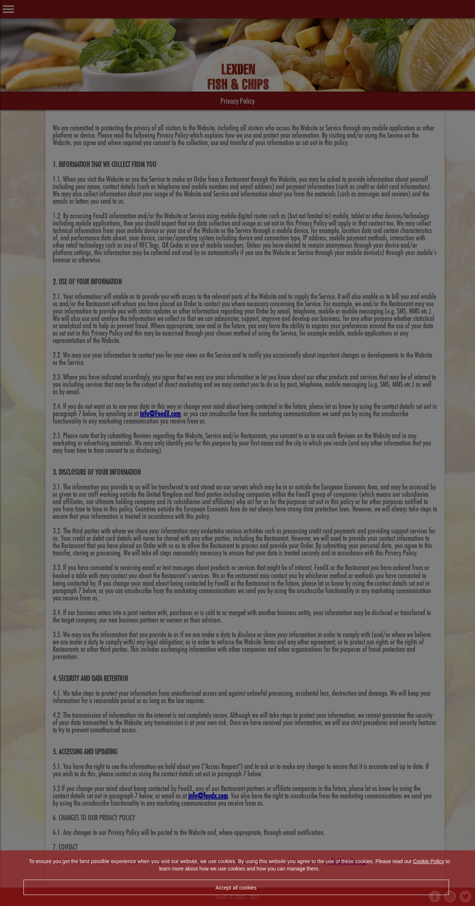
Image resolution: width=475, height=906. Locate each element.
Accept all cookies (235, 888)
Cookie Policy (428, 861)
